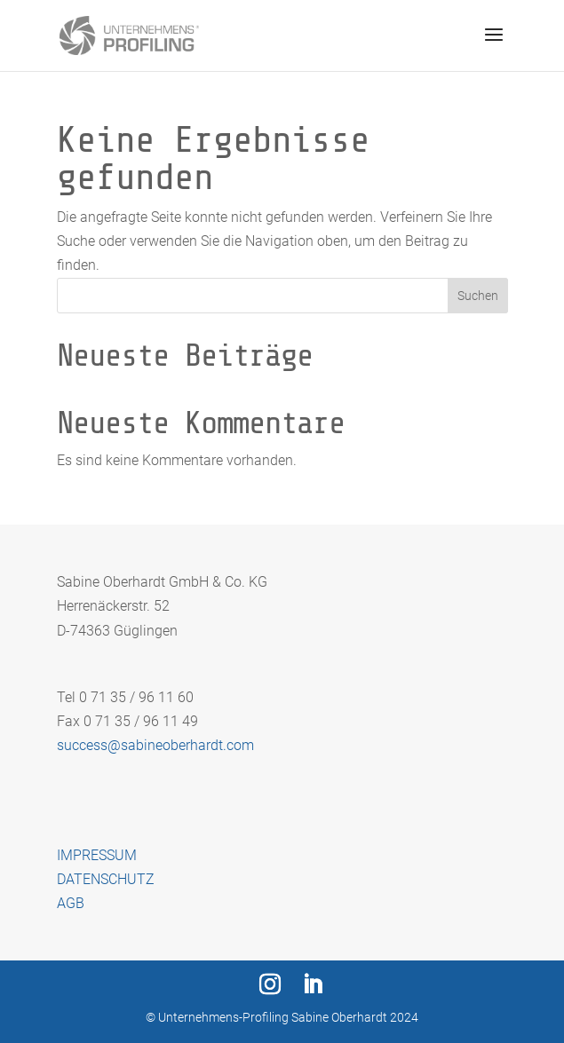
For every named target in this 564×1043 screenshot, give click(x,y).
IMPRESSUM (97, 855)
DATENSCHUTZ (106, 879)
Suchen (477, 295)
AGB (70, 903)
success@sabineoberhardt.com (155, 745)
